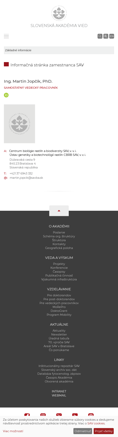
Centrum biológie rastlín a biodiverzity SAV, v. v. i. (42, 151)
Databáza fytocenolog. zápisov (59, 373)
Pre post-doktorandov (59, 299)
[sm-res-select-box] (59, 50)
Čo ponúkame (59, 350)
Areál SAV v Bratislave (59, 346)
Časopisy (59, 271)
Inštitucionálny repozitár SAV (59, 366)
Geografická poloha (59, 248)
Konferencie (59, 268)
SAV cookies (96, 423)
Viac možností (13, 431)
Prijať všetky (104, 431)
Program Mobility (59, 314)
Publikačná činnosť (59, 275)
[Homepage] (59, 13)
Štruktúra (59, 240)
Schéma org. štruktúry (59, 236)
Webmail (59, 395)
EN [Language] (112, 36)
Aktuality (59, 330)
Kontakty (59, 244)
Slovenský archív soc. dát (59, 370)
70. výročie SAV (59, 342)
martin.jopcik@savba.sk (26, 177)
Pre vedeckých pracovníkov (59, 303)
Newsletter (59, 334)
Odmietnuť (83, 431)
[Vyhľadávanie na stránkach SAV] (100, 36)
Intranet (59, 391)
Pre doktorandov (59, 295)
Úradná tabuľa (59, 338)
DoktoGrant (59, 311)
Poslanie (59, 232)
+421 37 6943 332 (21, 173)
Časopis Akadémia (59, 377)
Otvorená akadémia (59, 381)
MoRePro (59, 307)
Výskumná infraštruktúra (59, 279)
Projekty (59, 264)
